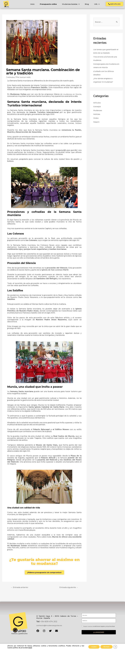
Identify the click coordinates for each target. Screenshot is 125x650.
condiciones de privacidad (30, 647)
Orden (96, 119)
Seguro (96, 123)
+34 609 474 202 (48, 622)
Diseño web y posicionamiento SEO (89, 646)
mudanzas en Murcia (72, 95)
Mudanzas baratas (70, 4)
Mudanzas (97, 111)
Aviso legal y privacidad (49, 646)
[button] (114, 4)
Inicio (32, 4)
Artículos (11, 78)
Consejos (97, 107)
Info (96, 4)
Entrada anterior (20, 588)
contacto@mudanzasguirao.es (49, 626)
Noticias (96, 115)
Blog (87, 4)
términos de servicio (43, 647)
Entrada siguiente (68, 588)
